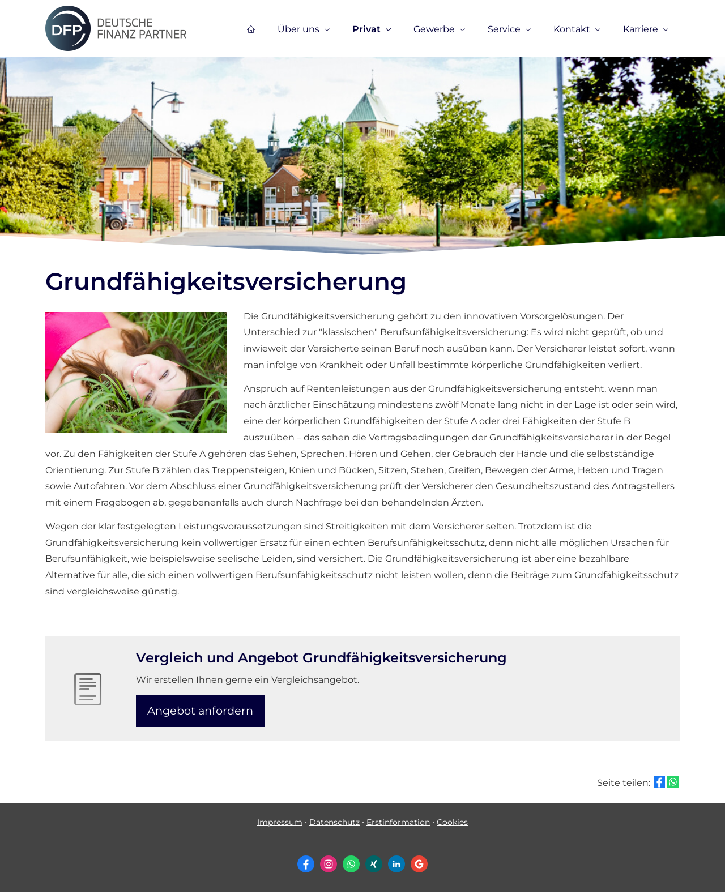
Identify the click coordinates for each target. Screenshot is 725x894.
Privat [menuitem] (366, 29)
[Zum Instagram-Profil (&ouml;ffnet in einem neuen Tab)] (328, 866)
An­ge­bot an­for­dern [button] (202, 711)
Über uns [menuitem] (298, 29)
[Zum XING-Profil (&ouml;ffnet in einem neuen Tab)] (373, 866)
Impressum (279, 824)
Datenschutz (334, 824)
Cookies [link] (452, 824)
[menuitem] (251, 28)
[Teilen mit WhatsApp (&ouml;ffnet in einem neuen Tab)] (673, 783)
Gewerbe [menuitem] (434, 29)
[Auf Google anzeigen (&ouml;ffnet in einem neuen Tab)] (419, 866)
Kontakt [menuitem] (571, 29)
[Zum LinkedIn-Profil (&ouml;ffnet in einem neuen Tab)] (396, 866)
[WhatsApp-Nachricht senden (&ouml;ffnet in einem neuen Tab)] (351, 866)
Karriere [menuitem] (640, 29)
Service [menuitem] (504, 29)
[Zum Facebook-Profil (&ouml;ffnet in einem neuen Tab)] (305, 866)
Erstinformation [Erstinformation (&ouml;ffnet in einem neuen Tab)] (398, 824)
